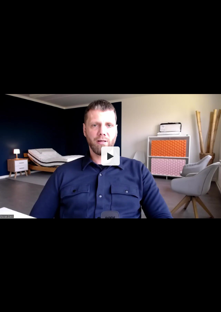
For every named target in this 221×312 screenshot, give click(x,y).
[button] (110, 156)
